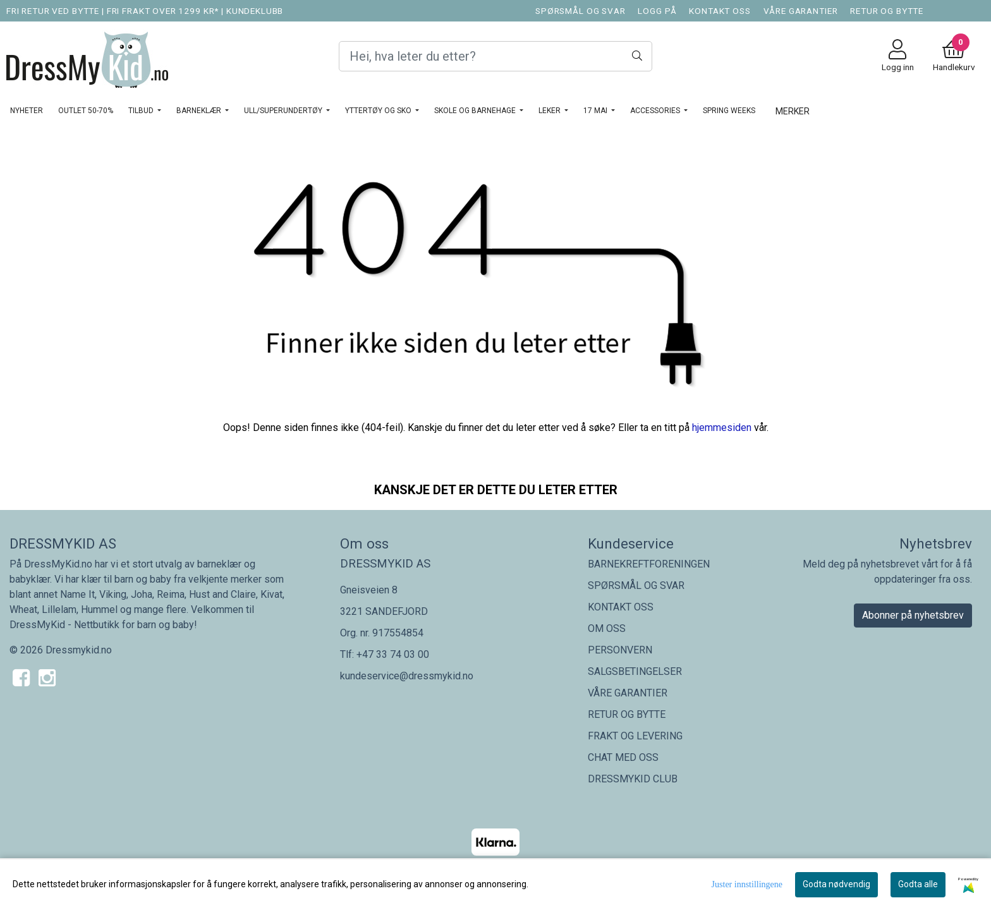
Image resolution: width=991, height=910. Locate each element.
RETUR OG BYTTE (886, 11)
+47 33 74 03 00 (392, 654)
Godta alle (918, 884)
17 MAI (596, 110)
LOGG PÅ (657, 11)
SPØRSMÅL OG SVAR (580, 11)
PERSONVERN (620, 650)
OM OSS (607, 628)
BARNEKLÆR (199, 110)
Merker (792, 111)
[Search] (495, 56)
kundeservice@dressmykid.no (406, 676)
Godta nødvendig (836, 884)
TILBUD (141, 110)
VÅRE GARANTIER (800, 11)
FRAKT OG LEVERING (635, 736)
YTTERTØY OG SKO (379, 110)
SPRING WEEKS (729, 110)
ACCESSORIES (656, 110)
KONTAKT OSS (719, 11)
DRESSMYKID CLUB (633, 779)
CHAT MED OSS (623, 757)
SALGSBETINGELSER (635, 671)
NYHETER (26, 110)
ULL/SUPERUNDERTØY (284, 110)
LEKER (550, 110)
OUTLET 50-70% (85, 110)
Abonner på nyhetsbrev (913, 615)
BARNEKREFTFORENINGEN (649, 564)
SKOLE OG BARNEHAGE (476, 110)
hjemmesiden (721, 428)
